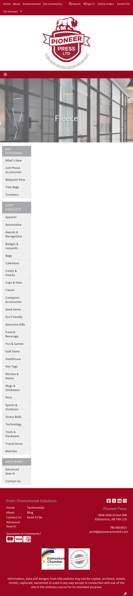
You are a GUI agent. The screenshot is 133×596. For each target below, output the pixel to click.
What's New (13, 160)
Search (74, 4)
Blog (30, 512)
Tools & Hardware (12, 434)
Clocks (10, 290)
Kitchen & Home (12, 376)
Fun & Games (14, 344)
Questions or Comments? (23, 534)
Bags (8, 256)
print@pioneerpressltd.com (108, 532)
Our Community (52, 4)
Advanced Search (12, 471)
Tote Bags (12, 187)
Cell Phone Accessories (13, 170)
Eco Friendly (14, 317)
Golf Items (12, 351)
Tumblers (12, 195)
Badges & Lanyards (11, 246)
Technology (13, 424)
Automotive (13, 225)
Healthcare (13, 359)
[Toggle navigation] (5, 74)
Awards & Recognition (13, 234)
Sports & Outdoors (12, 407)
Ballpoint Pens (15, 180)
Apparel (10, 217)
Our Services (10, 11)
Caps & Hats (13, 282)
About (16, 4)
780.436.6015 (118, 527)
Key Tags (11, 366)
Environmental (32, 4)
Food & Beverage (12, 334)
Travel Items (14, 444)
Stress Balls (13, 417)
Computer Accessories (13, 300)
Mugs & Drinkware (12, 388)
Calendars (12, 263)
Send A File (34, 517)
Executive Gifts (15, 324)
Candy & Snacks (11, 273)
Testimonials (35, 508)
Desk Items (13, 309)
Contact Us (13, 481)
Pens (8, 397)
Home (7, 4)
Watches (11, 451)
